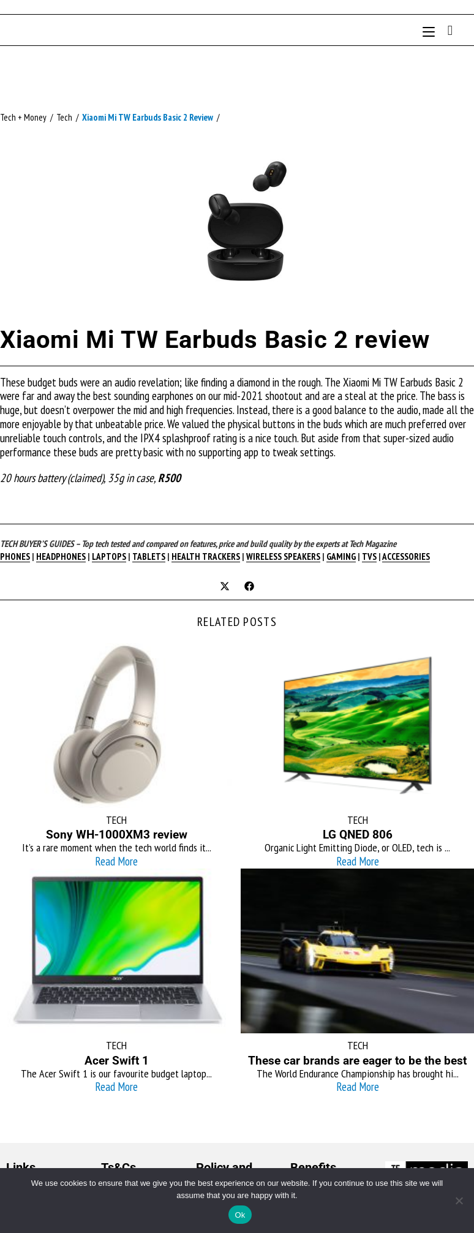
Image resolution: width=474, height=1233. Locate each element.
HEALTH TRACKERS (205, 556)
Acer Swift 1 (117, 1060)
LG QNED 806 (358, 834)
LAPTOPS (109, 556)
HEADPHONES (61, 556)
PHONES (15, 556)
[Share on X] (225, 587)
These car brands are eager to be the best (357, 1060)
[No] (459, 1200)
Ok (240, 1215)
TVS (369, 556)
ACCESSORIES (406, 556)
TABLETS (148, 556)
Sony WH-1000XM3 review (116, 834)
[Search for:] (445, 30)
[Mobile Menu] (430, 30)
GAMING (341, 556)
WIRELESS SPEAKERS (283, 556)
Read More (116, 861)
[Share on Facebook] (249, 587)
